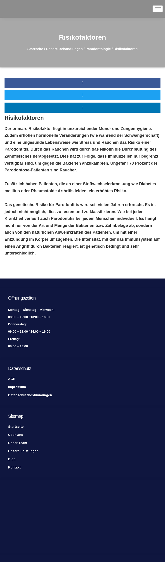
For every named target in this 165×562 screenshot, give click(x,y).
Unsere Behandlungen (64, 49)
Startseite (35, 49)
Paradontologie (98, 49)
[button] (82, 83)
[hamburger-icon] (158, 8)
